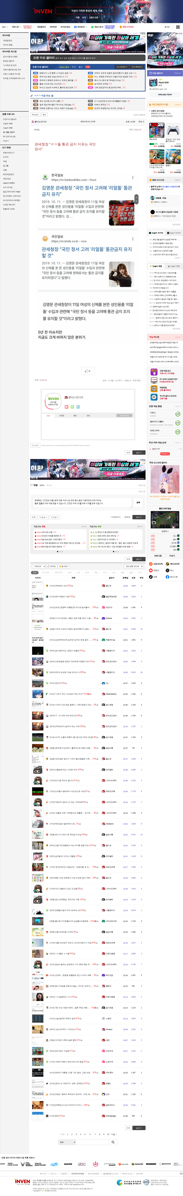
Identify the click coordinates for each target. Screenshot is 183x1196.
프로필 (61, 416)
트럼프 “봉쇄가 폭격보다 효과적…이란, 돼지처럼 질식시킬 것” (78, 1094)
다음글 (42, 517)
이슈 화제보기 (137, 67)
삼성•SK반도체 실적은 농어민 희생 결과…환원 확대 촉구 (76, 640)
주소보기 (35, 115)
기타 (140, 572)
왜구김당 (109, 975)
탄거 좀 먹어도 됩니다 (61, 780)
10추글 (53, 566)
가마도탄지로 (111, 921)
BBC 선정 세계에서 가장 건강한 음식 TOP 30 (71, 878)
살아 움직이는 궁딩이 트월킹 (64, 651)
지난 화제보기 (121, 67)
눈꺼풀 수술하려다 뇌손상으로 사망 (67, 791)
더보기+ (84, 527)
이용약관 (64, 1174)
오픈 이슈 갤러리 (10, 119)
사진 (113, 572)
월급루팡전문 (111, 596)
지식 (105, 572)
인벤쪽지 (66, 407)
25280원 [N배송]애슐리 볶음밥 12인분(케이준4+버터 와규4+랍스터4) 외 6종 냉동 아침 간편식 (165, 352)
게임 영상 (7, 179)
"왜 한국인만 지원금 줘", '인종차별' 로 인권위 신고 (73, 867)
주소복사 (35, 445)
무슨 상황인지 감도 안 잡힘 (64, 889)
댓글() (137, 130)
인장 (48, 416)
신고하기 (118, 380)
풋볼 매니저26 (8, 209)
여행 (5, 170)
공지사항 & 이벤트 (10, 57)
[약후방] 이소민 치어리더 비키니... (67, 1105)
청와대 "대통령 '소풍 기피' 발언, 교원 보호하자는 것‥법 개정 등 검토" (81, 1073)
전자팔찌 (109, 770)
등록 (138, 502)
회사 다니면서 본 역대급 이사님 (65, 834)
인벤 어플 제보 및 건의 (12, 70)
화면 (54, 1116)
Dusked (109, 618)
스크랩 (111, 380)
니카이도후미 (111, 780)
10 (108, 1134)
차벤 (5, 161)
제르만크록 (110, 791)
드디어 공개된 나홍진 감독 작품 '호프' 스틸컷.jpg (73, 618)
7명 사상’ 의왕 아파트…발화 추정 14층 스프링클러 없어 (75, 1008)
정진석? (56, 683)
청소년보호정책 (93, 1174)
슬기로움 (109, 705)
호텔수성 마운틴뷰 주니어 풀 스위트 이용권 (165, 357)
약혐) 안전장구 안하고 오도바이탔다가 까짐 (71, 943)
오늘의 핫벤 (8, 123)
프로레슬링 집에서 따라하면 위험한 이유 (69, 661)
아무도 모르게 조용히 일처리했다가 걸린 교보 (71, 629)
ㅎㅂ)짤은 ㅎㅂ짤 (59, 954)
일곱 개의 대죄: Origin (11, 192)
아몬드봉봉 (110, 954)
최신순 (49, 485)
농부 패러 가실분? (60, 1051)
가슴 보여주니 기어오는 (62, 1029)
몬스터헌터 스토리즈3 (12, 196)
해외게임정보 (8, 174)
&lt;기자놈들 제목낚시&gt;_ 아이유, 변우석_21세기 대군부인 (77, 986)
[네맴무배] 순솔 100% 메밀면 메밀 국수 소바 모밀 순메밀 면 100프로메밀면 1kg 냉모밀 (165, 342)
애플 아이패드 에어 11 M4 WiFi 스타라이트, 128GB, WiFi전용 (165, 361)
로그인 (167, 27)
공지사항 (139, 1174)
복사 (44, 115)
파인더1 (109, 607)
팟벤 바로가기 (8, 153)
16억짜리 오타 (58, 586)
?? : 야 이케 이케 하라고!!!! (63, 715)
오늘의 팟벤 (8, 128)
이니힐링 (72, 407)
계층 (122, 572)
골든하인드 (110, 1105)
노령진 (108, 1018)
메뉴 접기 (124, 415)
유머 (69, 572)
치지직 (6, 157)
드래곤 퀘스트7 (9, 205)
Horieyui (109, 1029)
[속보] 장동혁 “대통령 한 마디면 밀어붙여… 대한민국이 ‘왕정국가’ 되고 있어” (84, 607)
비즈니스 (53, 1174)
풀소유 (108, 586)
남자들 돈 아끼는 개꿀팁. (63, 856)
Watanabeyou (111, 694)
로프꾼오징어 (111, 661)
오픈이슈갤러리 (139, 115)
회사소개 (43, 1174)
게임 (96, 572)
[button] (57, 551)
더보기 (78, 407)
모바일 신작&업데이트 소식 (14, 78)
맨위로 (127, 517)
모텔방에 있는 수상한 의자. (64, 770)
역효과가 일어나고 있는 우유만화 (66, 802)
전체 (35, 572)
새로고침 (141, 485)
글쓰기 (139, 559)
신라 (108, 1094)
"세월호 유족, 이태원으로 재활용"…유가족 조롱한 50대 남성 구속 (79, 813)
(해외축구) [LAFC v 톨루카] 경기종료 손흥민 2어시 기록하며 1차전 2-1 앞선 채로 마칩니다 (90, 748)
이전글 (53, 517)
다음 (113, 1134)
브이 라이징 (8, 187)
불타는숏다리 (39, 121)
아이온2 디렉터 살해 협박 (63, 1040)
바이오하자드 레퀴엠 (11, 200)
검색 (113, 1142)
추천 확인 (137, 380)
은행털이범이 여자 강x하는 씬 (65, 910)
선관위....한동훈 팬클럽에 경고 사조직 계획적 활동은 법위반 (77, 975)
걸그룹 (6, 166)
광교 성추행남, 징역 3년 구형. (65, 899)
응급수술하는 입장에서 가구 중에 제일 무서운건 (72, 964)
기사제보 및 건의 (10, 65)
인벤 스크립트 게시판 (11, 74)
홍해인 (108, 986)
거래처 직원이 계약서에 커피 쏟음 (66, 1062)
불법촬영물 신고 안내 (110, 1174)
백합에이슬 (110, 640)
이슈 (46, 572)
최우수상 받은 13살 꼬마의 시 (65, 672)
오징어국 (109, 1051)
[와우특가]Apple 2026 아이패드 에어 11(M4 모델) (165, 347)
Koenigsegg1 (111, 1116)
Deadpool (109, 824)
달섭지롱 (109, 748)
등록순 (42, 485)
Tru (107, 683)
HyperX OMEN (9, 183)
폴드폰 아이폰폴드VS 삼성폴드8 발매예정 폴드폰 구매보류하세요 (80, 921)
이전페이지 (116, 517)
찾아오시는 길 (127, 1174)
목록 (131, 130)
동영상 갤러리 (8, 61)
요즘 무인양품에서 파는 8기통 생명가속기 (70, 845)
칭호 (88, 416)
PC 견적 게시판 (9, 136)
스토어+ (178, 105)
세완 (108, 1040)
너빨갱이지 (110, 651)
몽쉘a (108, 1083)
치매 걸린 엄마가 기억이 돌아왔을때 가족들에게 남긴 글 (76, 759)
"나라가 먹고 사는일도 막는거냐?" (66, 694)
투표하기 (165, 454)
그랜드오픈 (93, 17)
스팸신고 (127, 380)
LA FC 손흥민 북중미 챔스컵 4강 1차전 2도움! (71, 737)
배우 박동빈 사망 (59, 596)
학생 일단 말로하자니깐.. (63, 824)
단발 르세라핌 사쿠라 (61, 932)
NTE (84, 17)
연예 (59, 572)
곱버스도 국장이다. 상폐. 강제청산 (67, 1083)
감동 (131, 572)
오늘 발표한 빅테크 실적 (62, 1018)
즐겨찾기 (65, 566)
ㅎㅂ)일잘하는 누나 (60, 997)
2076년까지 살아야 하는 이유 (65, 726)
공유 (104, 380)
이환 (78, 17)
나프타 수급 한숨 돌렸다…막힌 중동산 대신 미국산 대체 (76, 705)
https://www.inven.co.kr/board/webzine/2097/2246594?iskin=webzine (66, 445)
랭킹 (75, 416)
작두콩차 (109, 1073)
